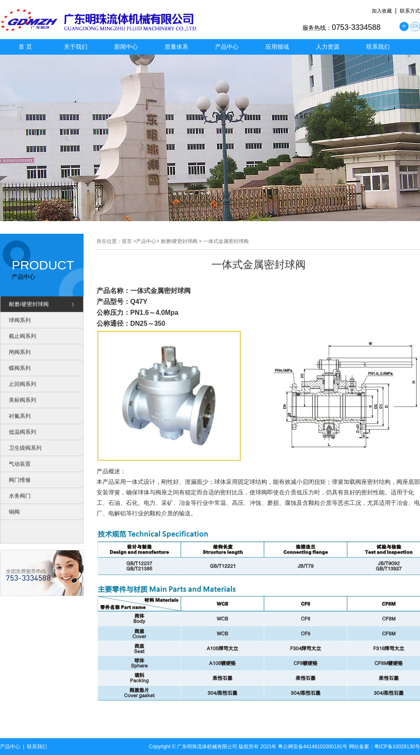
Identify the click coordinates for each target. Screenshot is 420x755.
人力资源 (327, 46)
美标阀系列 (22, 400)
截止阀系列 (22, 336)
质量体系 (176, 46)
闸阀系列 (20, 352)
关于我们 (75, 46)
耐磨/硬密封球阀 (29, 304)
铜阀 (14, 512)
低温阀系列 (22, 432)
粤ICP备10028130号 (397, 747)
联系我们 (378, 46)
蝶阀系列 (20, 368)
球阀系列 (20, 320)
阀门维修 (20, 480)
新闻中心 (126, 46)
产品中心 (227, 46)
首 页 (25, 46)
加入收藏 (382, 11)
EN (415, 26)
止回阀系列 (22, 384)
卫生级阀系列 (25, 448)
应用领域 (277, 46)
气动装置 (20, 464)
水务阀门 (20, 496)
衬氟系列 (20, 416)
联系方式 (410, 11)
